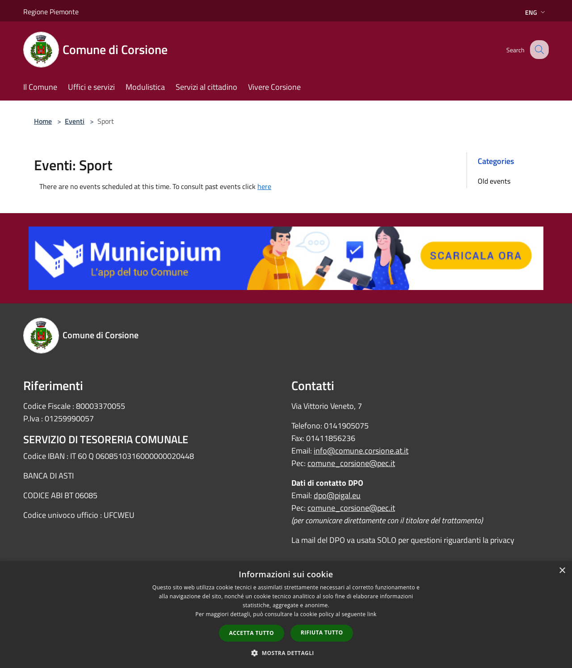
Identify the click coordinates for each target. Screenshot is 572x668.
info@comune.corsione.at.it (361, 451)
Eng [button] (536, 12)
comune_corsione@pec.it (351, 463)
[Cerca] (538, 49)
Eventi (74, 121)
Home (43, 121)
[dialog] (286, 614)
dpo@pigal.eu (337, 495)
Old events (494, 181)
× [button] (562, 570)
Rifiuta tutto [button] (322, 632)
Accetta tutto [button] (251, 633)
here (264, 186)
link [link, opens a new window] (372, 614)
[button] (286, 652)
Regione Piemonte (51, 11)
